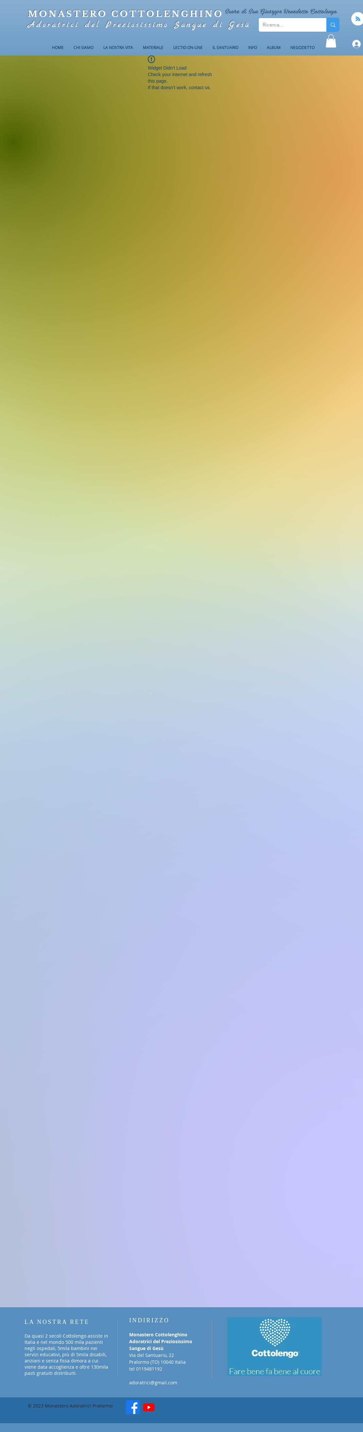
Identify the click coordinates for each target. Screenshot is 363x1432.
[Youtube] (149, 1407)
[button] (331, 41)
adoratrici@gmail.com (153, 1382)
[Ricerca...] (288, 25)
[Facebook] (133, 1407)
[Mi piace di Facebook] (183, 1409)
